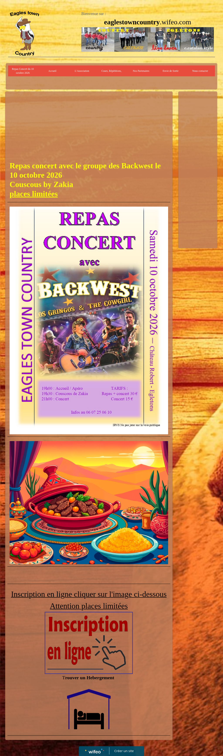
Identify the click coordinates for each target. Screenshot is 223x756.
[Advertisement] (88, 126)
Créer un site (124, 751)
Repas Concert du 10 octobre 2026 (23, 70)
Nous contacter (200, 70)
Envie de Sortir (171, 70)
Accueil (52, 70)
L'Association (82, 70)
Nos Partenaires (141, 70)
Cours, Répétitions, (111, 70)
